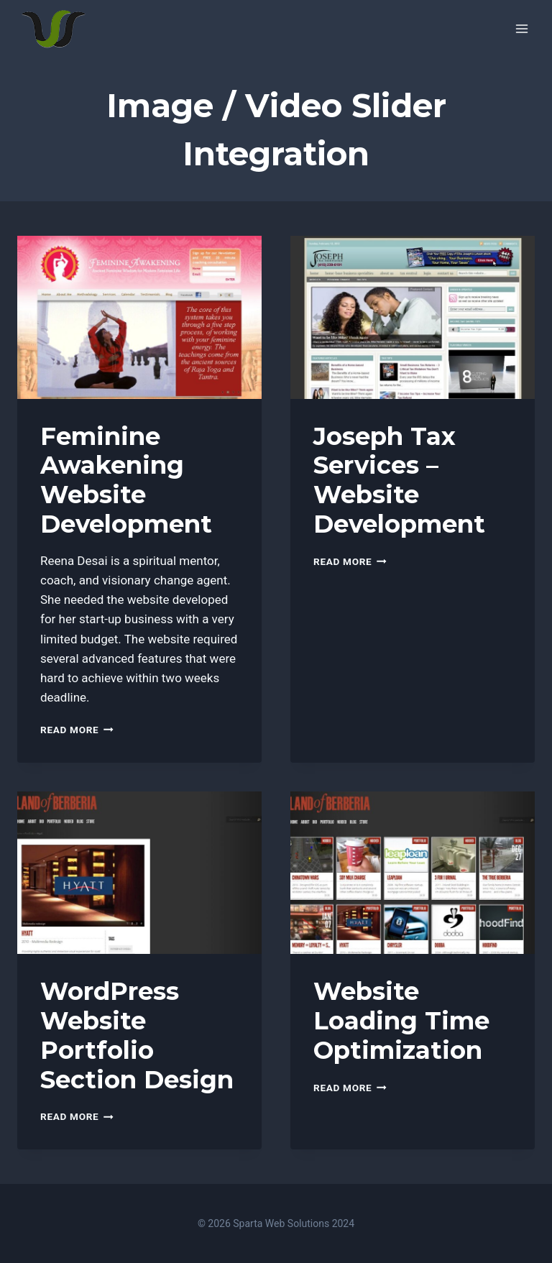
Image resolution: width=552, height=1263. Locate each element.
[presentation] (139, 317)
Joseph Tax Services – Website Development (399, 480)
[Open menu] (521, 28)
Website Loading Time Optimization (401, 1020)
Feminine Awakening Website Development (126, 480)
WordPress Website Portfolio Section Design (137, 1035)
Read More (77, 729)
